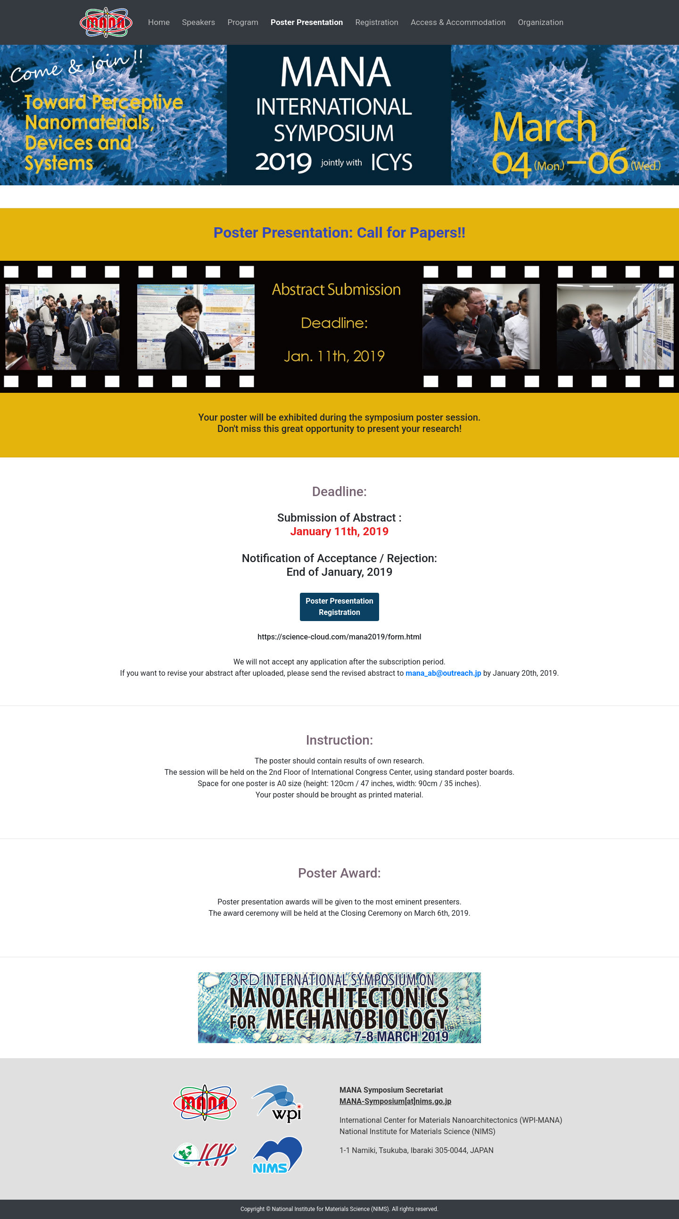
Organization (540, 22)
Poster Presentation (307, 22)
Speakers (198, 22)
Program (242, 22)
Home (159, 22)
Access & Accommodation (458, 22)
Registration (376, 22)
